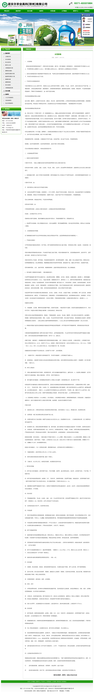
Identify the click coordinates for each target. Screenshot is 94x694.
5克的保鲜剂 (8, 100)
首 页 (29, 681)
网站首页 (6, 11)
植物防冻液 (8, 79)
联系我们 (87, 11)
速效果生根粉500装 (10, 73)
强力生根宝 (8, 85)
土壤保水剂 (8, 56)
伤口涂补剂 (8, 62)
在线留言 (90, 19)
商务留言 (59, 681)
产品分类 (7, 49)
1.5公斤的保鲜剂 (9, 97)
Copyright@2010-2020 (38, 686)
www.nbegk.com (9, 127)
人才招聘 (54, 681)
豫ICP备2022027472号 (52, 691)
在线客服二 (88, 27)
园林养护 (18, 11)
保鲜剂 (41, 11)
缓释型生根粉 (8, 70)
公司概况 (64, 11)
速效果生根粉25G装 (10, 76)
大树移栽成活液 (9, 87)
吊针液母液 (8, 59)
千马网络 (67, 691)
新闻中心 (75, 11)
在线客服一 (88, 24)
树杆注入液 (8, 65)
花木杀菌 (29, 11)
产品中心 (43, 681)
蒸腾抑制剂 (8, 82)
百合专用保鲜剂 (9, 103)
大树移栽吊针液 (9, 68)
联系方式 (90, 21)
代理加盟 (52, 11)
